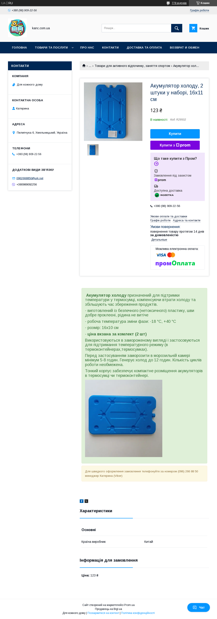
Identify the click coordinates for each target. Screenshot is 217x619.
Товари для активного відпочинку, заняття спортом (132, 66)
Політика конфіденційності (138, 613)
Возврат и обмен (184, 47)
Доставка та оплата (144, 47)
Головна (19, 47)
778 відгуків (179, 3)
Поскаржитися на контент (103, 613)
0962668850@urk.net (29, 178)
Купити (175, 134)
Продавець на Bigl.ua (108, 609)
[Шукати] (176, 28)
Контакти (110, 47)
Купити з (175, 145)
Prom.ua (129, 605)
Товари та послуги (51, 47)
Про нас (87, 47)
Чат (199, 607)
